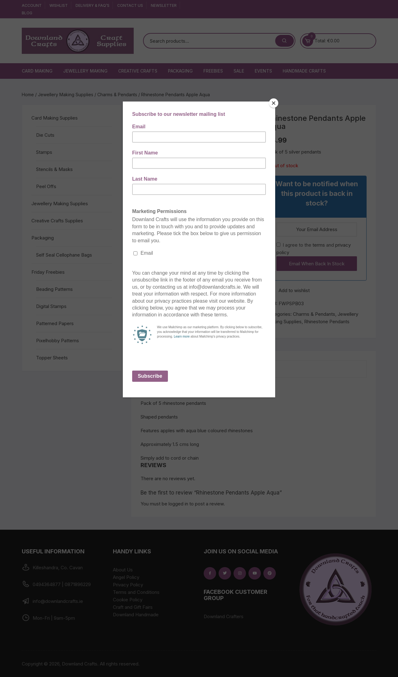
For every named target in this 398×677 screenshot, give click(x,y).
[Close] (273, 103)
